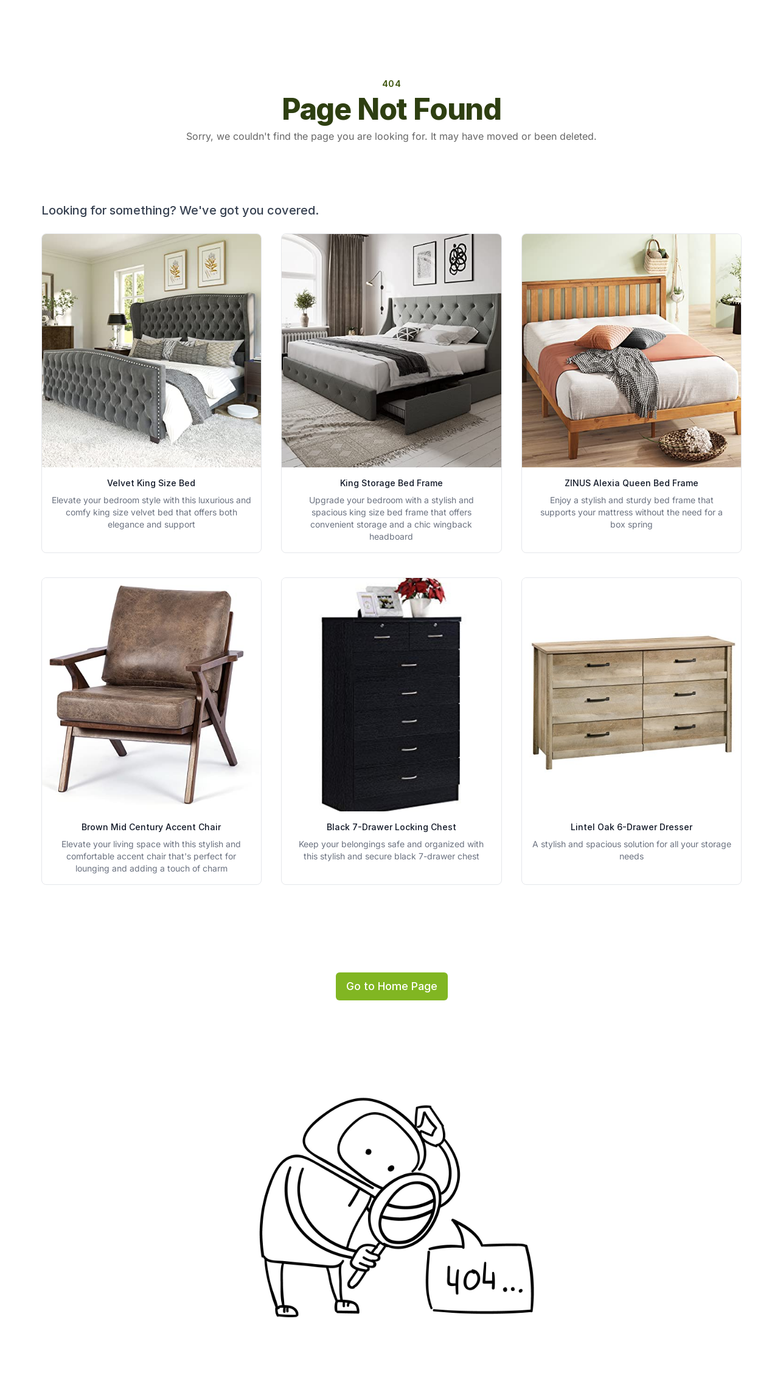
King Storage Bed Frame (391, 483)
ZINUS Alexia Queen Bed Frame (631, 483)
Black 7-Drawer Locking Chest (391, 827)
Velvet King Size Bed (151, 483)
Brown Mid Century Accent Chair (151, 827)
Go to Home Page (391, 986)
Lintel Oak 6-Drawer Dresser (631, 827)
